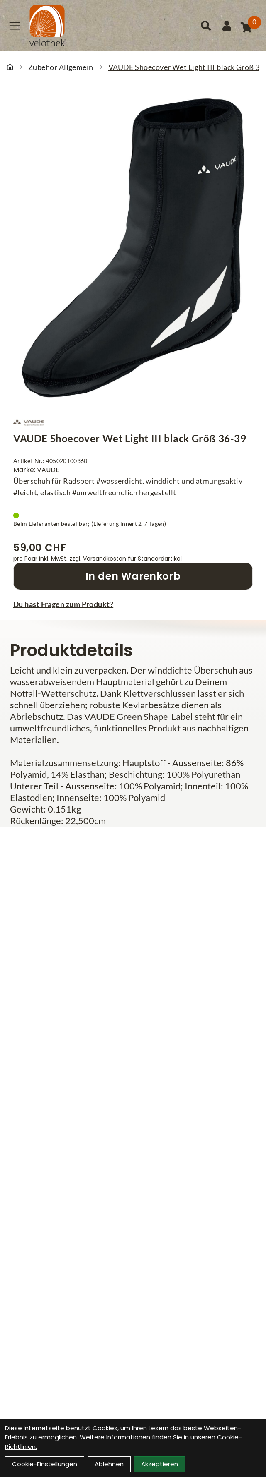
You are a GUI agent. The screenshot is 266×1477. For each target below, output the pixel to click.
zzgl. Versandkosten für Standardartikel (125, 558)
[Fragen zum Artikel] (133, 604)
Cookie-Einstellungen (44, 1464)
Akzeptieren (159, 1464)
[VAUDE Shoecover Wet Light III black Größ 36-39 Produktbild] (133, 248)
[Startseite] (10, 67)
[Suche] (206, 26)
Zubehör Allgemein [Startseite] (60, 67)
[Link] (14, 25)
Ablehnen (109, 1464)
